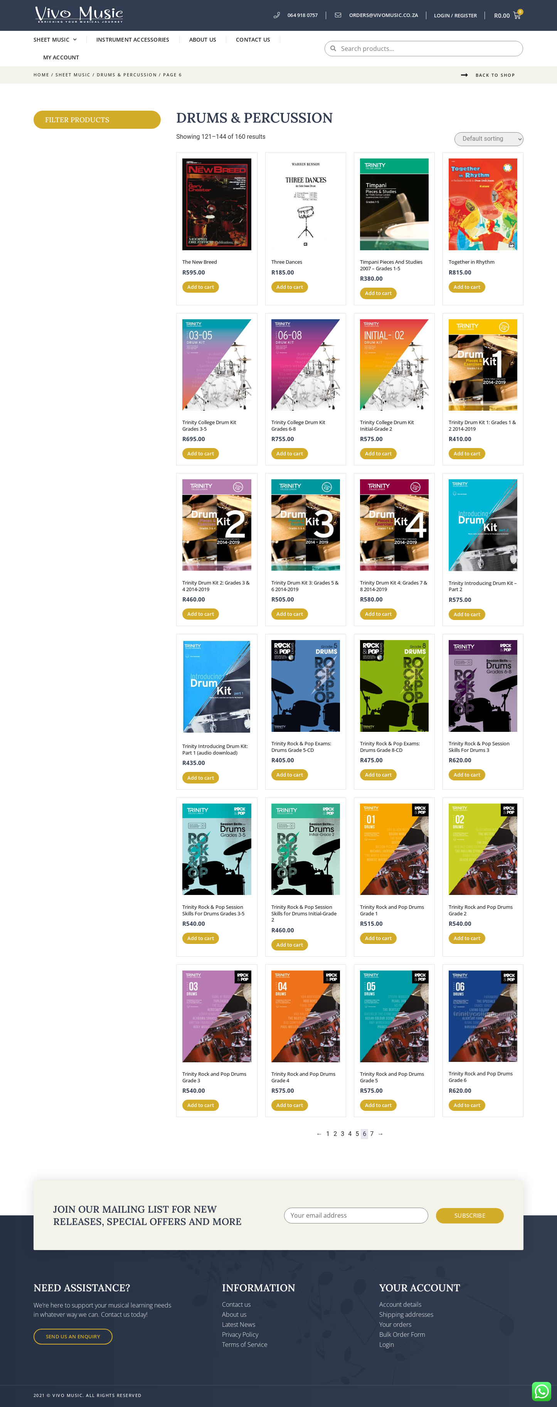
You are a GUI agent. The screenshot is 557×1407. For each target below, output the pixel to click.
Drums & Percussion (127, 75)
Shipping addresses (406, 1314)
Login (386, 1344)
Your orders (395, 1324)
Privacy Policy (240, 1334)
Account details (400, 1304)
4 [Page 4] (350, 1133)
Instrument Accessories (132, 39)
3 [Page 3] (342, 1133)
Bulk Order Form (402, 1334)
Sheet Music (55, 39)
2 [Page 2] (335, 1133)
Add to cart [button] (200, 286)
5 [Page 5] (357, 1133)
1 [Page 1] (328, 1133)
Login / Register (455, 15)
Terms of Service (245, 1344)
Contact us (253, 39)
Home (41, 75)
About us (203, 39)
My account (61, 57)
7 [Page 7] (372, 1133)
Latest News (238, 1324)
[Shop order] (488, 139)
